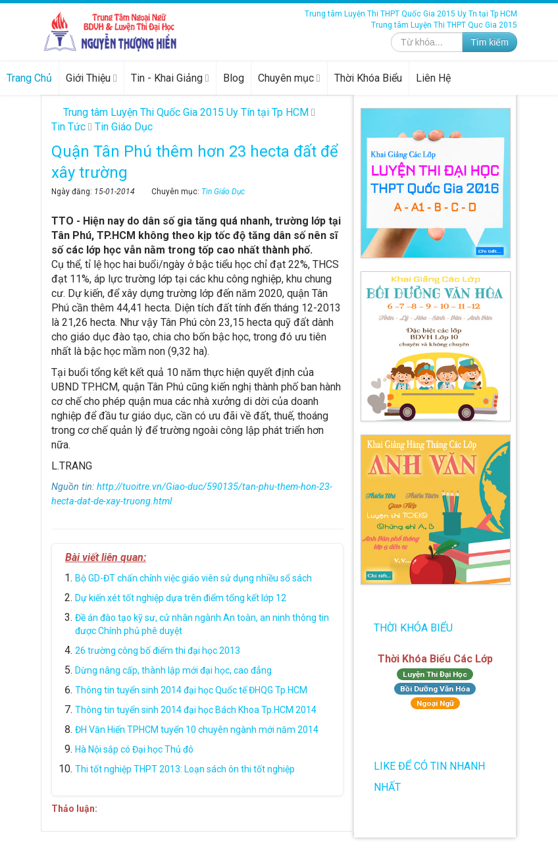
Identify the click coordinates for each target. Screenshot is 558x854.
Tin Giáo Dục (223, 191)
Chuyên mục (289, 78)
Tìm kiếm (489, 42)
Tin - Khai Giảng (170, 78)
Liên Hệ (433, 78)
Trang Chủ (29, 78)
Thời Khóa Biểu (368, 78)
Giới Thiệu (91, 78)
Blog (233, 78)
